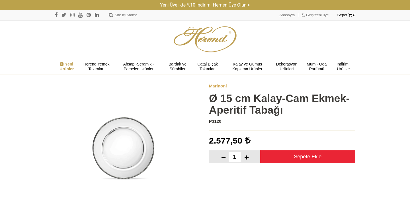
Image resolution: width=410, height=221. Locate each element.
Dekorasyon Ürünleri (286, 66)
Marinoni (218, 85)
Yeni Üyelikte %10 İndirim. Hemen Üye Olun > (205, 5)
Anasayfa (287, 15)
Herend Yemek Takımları (96, 66)
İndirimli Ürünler (343, 66)
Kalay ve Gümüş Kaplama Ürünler (247, 66)
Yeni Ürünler (67, 66)
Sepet (346, 15)
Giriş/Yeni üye (315, 15)
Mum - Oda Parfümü (317, 66)
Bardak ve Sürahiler (177, 66)
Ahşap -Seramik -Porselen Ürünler (138, 66)
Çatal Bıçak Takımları (207, 66)
